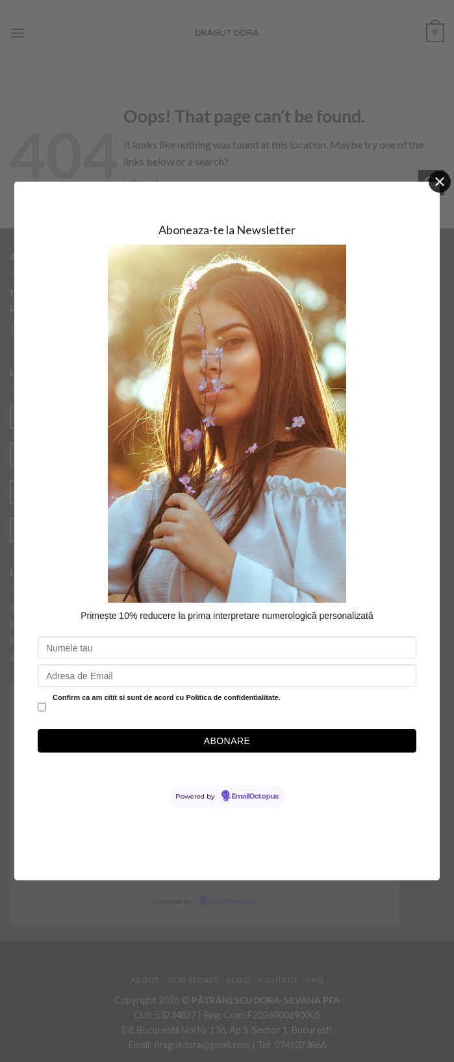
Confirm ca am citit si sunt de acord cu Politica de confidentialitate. (167, 697)
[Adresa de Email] (227, 675)
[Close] (440, 182)
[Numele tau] (227, 647)
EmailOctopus (255, 796)
